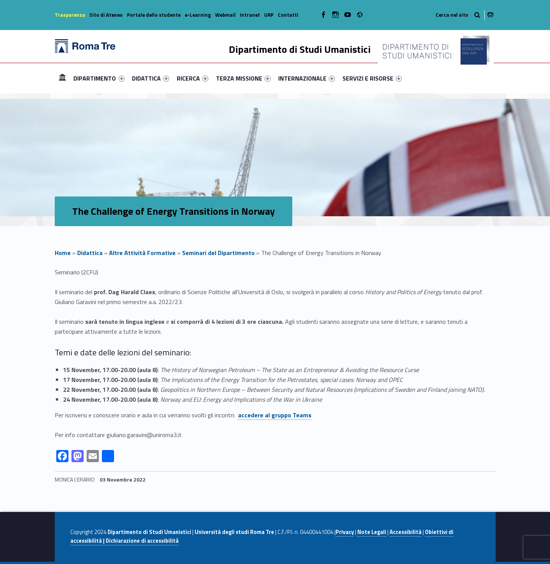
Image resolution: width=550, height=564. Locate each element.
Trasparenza (70, 15)
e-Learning (198, 15)
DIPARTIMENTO (98, 78)
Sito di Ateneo (106, 15)
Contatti (288, 15)
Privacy (345, 532)
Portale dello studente (154, 15)
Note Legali (371, 532)
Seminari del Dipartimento (218, 252)
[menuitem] (62, 78)
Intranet (250, 15)
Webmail (225, 15)
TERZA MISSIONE (243, 78)
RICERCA (192, 78)
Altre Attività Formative (142, 252)
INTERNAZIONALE (306, 78)
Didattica (90, 252)
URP (269, 15)
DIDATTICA (150, 78)
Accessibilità (406, 532)
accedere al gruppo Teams (274, 415)
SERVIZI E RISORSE (372, 78)
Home (62, 78)
